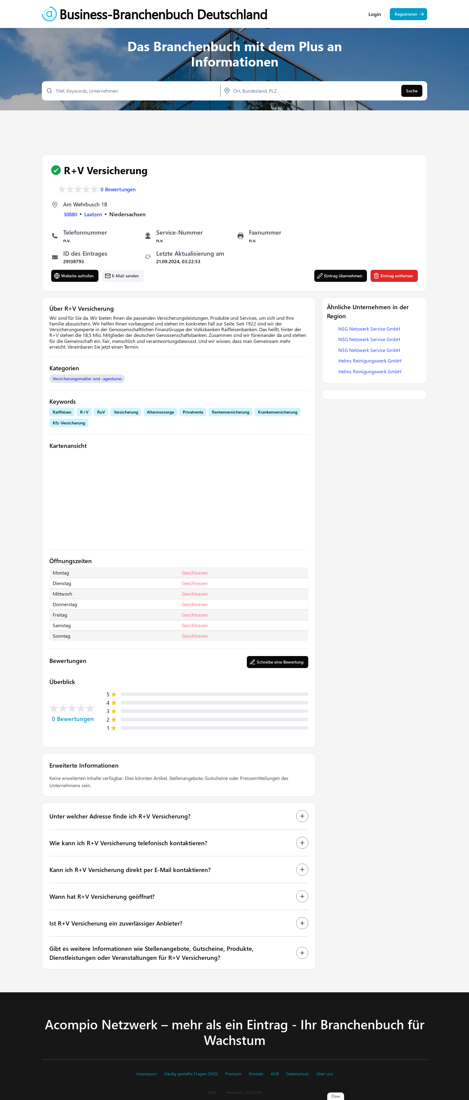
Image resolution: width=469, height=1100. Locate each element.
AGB (275, 1074)
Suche (412, 92)
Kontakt (256, 1074)
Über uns (324, 1074)
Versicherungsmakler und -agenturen (87, 379)
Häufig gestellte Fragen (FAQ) (191, 1074)
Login (374, 15)
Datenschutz (297, 1074)
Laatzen (95, 214)
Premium (233, 1074)
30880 (71, 214)
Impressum (146, 1074)
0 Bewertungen (120, 189)
